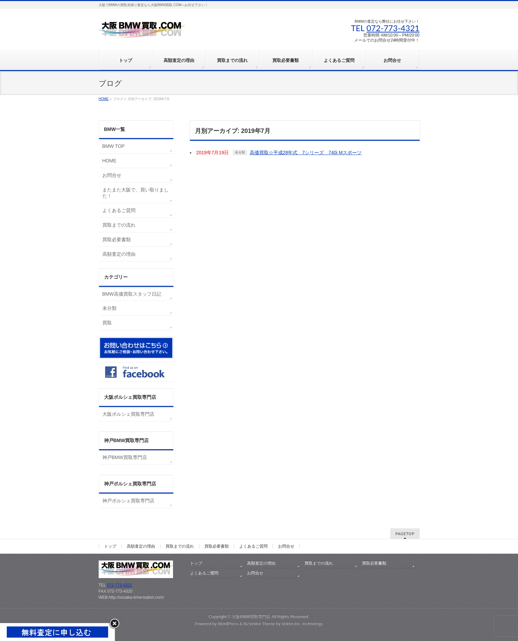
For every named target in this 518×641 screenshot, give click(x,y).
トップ (110, 546)
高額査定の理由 (118, 254)
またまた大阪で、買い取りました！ (135, 193)
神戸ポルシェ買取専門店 (128, 500)
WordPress (228, 623)
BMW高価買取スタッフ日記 (131, 294)
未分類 (240, 152)
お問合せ (111, 175)
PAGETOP (404, 533)
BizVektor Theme (259, 623)
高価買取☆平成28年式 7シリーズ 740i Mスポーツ (306, 152)
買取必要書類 (116, 239)
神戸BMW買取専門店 (124, 457)
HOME (109, 160)
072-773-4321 (392, 28)
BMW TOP (113, 146)
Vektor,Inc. (291, 623)
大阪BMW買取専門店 (251, 616)
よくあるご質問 (118, 210)
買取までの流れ (118, 225)
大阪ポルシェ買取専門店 (128, 414)
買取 (107, 322)
